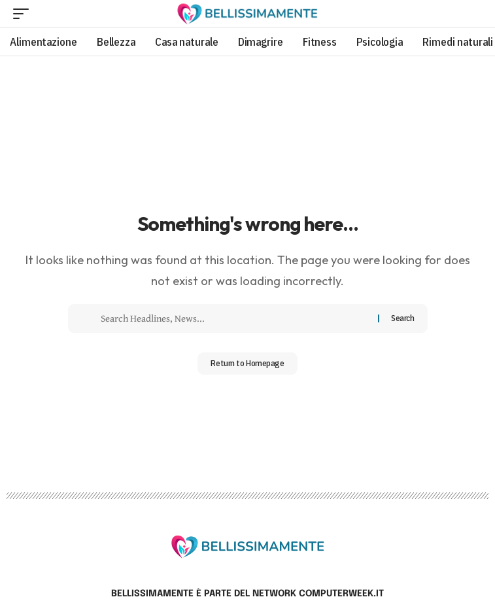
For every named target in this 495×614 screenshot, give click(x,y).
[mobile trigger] (24, 14)
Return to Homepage (247, 363)
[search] (472, 13)
